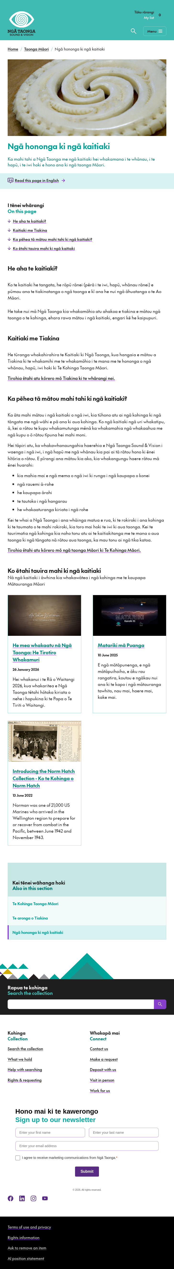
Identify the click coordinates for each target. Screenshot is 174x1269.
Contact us (99, 1048)
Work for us (100, 1090)
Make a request (104, 1059)
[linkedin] (22, 1198)
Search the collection (25, 1048)
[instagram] (33, 1198)
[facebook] (10, 1198)
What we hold (20, 1059)
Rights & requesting (25, 1080)
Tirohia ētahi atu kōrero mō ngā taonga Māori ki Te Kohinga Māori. (74, 550)
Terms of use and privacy (29, 1227)
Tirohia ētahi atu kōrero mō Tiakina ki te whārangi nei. (61, 378)
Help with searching (25, 1069)
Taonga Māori (36, 48)
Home (13, 48)
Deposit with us (103, 1069)
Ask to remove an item (27, 1247)
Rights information (23, 1237)
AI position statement (26, 1258)
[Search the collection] (133, 31)
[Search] (160, 1004)
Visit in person (102, 1080)
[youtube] (45, 1198)
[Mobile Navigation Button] (154, 31)
